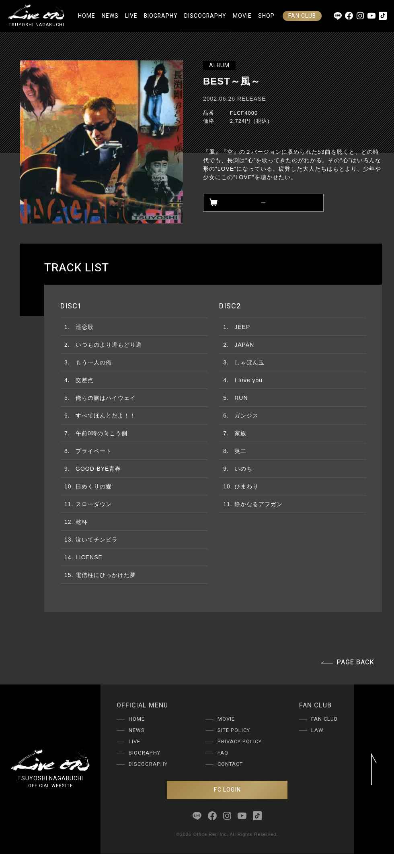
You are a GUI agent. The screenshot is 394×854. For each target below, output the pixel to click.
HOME (86, 16)
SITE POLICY (234, 730)
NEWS (110, 16)
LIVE (131, 16)
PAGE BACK (347, 662)
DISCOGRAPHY (205, 16)
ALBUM (219, 65)
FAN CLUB (302, 16)
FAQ (223, 752)
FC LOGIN (227, 790)
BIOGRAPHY (161, 16)
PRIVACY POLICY (240, 741)
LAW (317, 730)
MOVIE (242, 16)
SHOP (266, 16)
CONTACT (230, 764)
